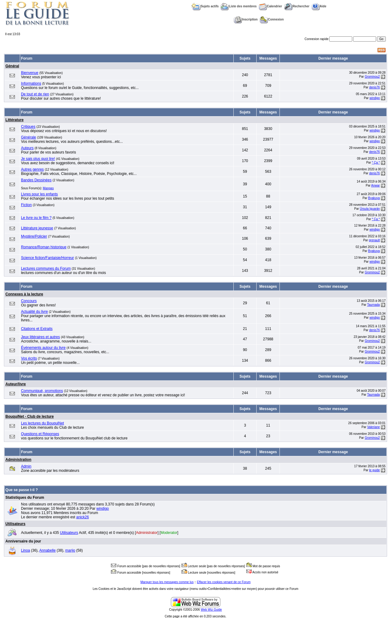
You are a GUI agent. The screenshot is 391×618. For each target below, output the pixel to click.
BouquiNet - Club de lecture (29, 416)
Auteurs (27, 148)
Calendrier (270, 6)
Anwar (375, 185)
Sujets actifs (205, 6)
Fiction (26, 205)
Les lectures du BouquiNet (42, 423)
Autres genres (32, 169)
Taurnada (373, 304)
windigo (374, 98)
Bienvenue (29, 73)
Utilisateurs (15, 524)
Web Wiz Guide (211, 609)
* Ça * (376, 162)
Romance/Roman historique (44, 247)
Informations (31, 83)
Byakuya (374, 198)
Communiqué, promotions (42, 391)
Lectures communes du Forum (46, 268)
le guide (374, 470)
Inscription (246, 19)
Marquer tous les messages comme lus (167, 582)
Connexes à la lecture (24, 294)
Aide (319, 6)
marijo (70, 550)
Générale (28, 137)
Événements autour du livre (43, 348)
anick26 (82, 517)
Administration (18, 459)
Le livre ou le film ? (36, 218)
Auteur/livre (15, 384)
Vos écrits (29, 358)
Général (12, 66)
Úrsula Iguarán (370, 208)
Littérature (14, 120)
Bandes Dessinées (36, 180)
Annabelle (47, 550)
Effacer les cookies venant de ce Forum (223, 582)
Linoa (25, 550)
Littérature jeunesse (37, 228)
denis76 (374, 87)
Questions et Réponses (40, 434)
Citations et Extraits (37, 329)
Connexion (272, 19)
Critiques (28, 126)
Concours (29, 301)
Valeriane (373, 427)
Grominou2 (372, 76)
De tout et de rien (35, 94)
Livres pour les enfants (39, 194)
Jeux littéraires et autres (40, 337)
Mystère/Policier (34, 236)
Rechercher (296, 6)
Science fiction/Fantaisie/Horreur (47, 258)
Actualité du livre (34, 311)
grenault (374, 240)
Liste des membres (239, 6)
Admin (26, 466)
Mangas (48, 188)
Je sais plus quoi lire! (38, 159)
